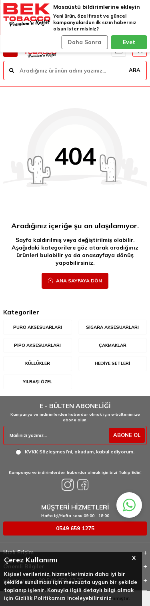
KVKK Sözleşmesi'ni (48, 452)
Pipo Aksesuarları (37, 345)
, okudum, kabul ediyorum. (75, 452)
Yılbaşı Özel (37, 382)
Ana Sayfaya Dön (75, 280)
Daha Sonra (84, 42)
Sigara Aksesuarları (112, 327)
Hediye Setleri (112, 363)
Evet (129, 42)
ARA (134, 70)
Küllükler (37, 363)
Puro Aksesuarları (37, 327)
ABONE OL (126, 435)
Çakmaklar (112, 345)
